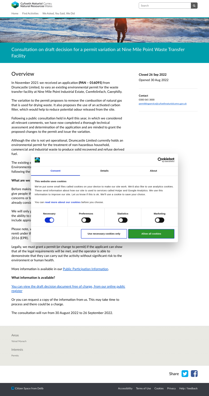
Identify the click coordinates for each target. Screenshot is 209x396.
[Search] (194, 5)
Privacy (171, 388)
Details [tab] (104, 170)
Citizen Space (23, 388)
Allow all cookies (151, 233)
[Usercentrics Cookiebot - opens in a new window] (160, 160)
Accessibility (125, 388)
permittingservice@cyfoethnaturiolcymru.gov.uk (163, 103)
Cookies (159, 388)
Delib (40, 388)
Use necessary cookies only (104, 233)
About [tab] (153, 170)
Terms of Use (143, 388)
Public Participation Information (85, 269)
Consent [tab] (56, 170)
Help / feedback (188, 388)
